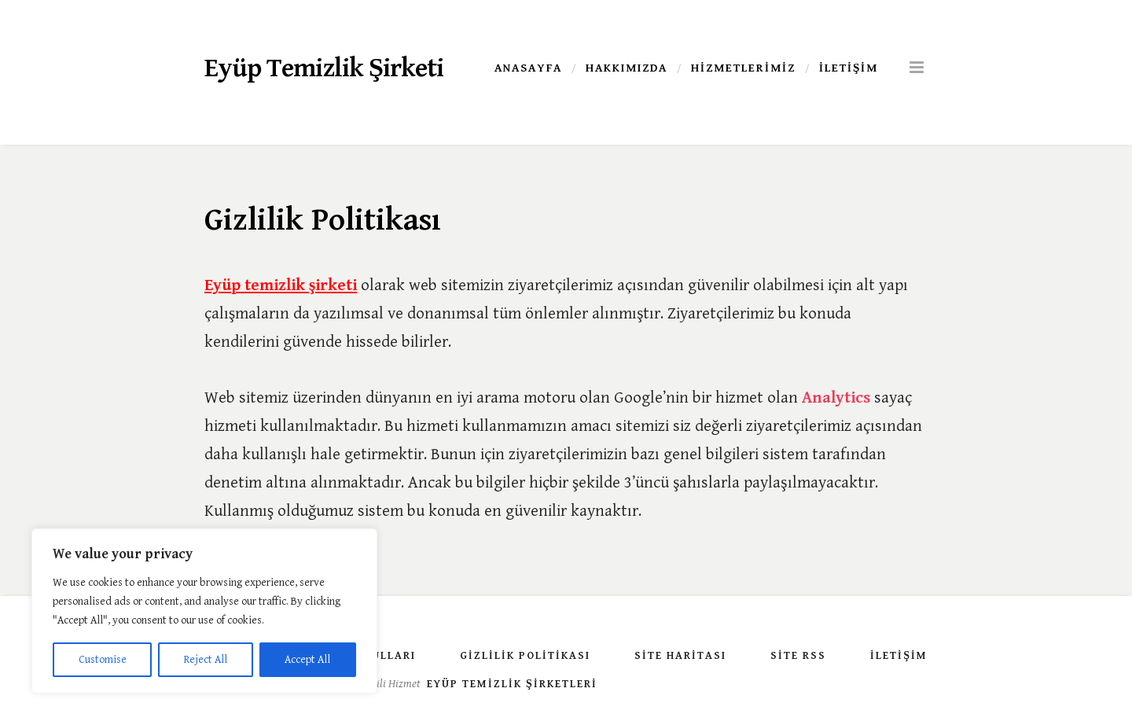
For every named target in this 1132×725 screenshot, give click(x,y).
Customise (103, 659)
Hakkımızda (626, 68)
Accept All (307, 659)
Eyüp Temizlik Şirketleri (512, 684)
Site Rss (798, 656)
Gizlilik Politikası (525, 656)
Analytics (836, 397)
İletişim (848, 68)
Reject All (205, 659)
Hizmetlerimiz (743, 68)
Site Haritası (680, 656)
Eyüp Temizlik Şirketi (323, 68)
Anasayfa (528, 68)
